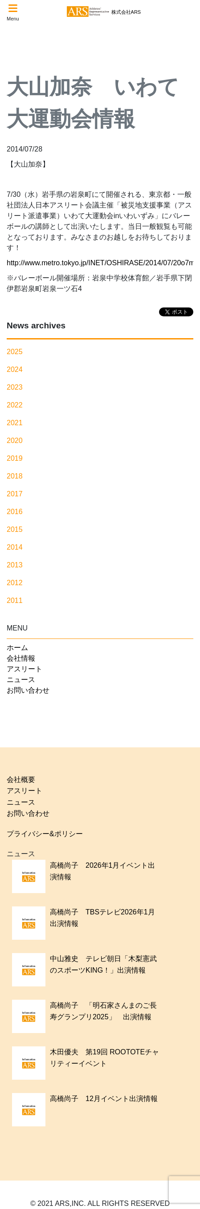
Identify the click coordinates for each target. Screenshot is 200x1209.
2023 (15, 387)
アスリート (24, 669)
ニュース (21, 679)
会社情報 (21, 658)
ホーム (17, 647)
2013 (15, 565)
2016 (15, 511)
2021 (15, 423)
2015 (15, 529)
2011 (15, 600)
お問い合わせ (28, 690)
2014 (15, 547)
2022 (15, 405)
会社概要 (21, 779)
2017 (15, 494)
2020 (15, 440)
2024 (15, 369)
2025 (15, 351)
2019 (15, 458)
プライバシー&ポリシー (45, 834)
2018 (15, 476)
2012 (15, 583)
